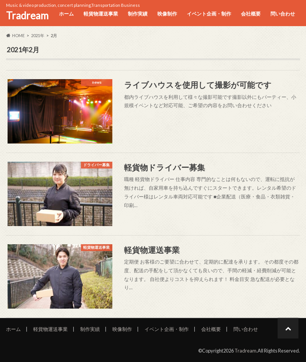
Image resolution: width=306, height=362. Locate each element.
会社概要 (251, 14)
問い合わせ (282, 14)
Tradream (27, 15)
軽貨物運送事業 (101, 14)
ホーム (66, 14)
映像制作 (167, 14)
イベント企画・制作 (209, 14)
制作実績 (138, 14)
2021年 (37, 35)
